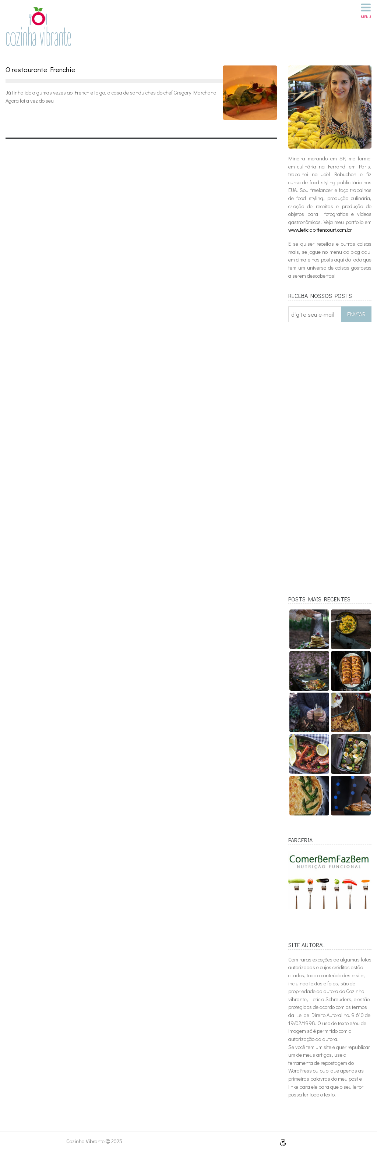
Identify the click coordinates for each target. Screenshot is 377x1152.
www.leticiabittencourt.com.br (320, 229)
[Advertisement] (329, 463)
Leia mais (27, 117)
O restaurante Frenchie (40, 69)
